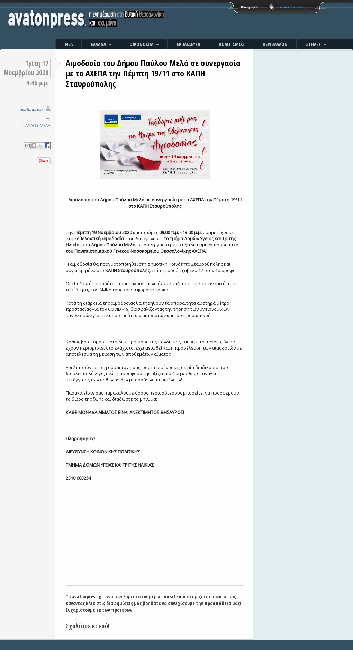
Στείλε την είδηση (291, 7)
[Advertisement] (251, 20)
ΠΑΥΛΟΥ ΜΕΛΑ (36, 125)
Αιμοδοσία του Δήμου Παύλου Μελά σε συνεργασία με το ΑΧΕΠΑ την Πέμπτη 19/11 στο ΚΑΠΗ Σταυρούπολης (153, 73)
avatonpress (31, 109)
